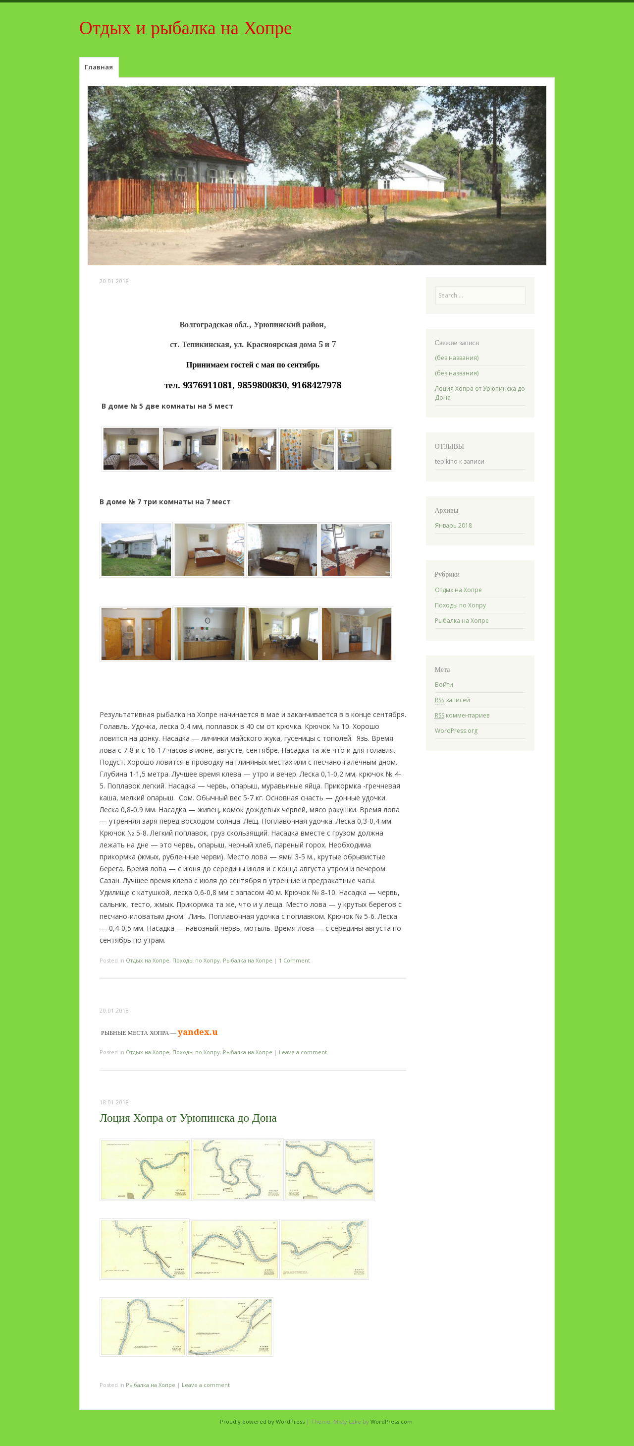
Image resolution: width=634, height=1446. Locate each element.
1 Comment (294, 960)
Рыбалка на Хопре (247, 960)
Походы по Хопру (196, 960)
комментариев (462, 715)
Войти (444, 684)
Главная (99, 66)
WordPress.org (456, 730)
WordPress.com (391, 1421)
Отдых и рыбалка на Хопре (185, 28)
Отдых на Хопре (147, 960)
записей (452, 700)
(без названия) (456, 358)
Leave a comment (303, 1052)
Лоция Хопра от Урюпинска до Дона (188, 1118)
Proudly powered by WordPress (262, 1421)
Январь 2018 (453, 525)
